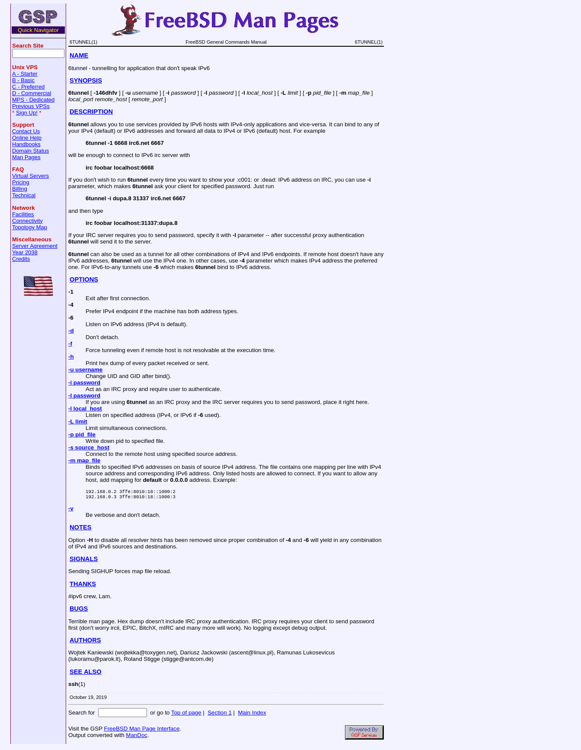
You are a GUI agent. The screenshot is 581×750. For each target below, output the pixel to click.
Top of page (186, 715)
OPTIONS (84, 279)
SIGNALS (84, 561)
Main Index (252, 715)
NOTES (81, 529)
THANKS (83, 586)
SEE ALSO (86, 674)
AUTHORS (85, 642)
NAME (79, 55)
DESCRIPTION (91, 111)
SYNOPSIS (86, 80)
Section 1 (220, 715)
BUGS (79, 611)
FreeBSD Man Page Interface (141, 731)
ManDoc (136, 737)
